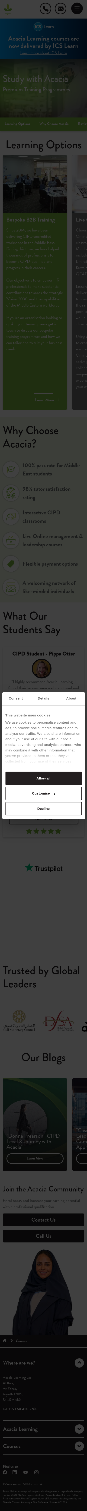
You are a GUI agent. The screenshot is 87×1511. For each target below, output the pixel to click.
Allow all (43, 778)
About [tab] (71, 698)
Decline (43, 809)
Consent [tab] (16, 698)
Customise (43, 793)
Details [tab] (43, 698)
